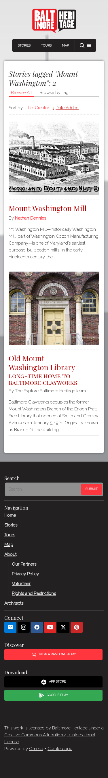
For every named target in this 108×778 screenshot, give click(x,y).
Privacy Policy (25, 573)
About (10, 554)
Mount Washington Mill (48, 208)
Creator (42, 107)
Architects (13, 603)
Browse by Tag (54, 92)
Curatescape (60, 748)
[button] (85, 45)
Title (29, 107)
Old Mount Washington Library (54, 369)
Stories (24, 45)
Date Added (67, 107)
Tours (46, 45)
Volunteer (21, 583)
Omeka (36, 748)
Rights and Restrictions (34, 593)
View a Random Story (53, 654)
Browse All (21, 92)
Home (10, 515)
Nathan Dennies (30, 218)
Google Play (53, 695)
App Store (53, 682)
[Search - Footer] (43, 489)
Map (65, 45)
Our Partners (24, 563)
